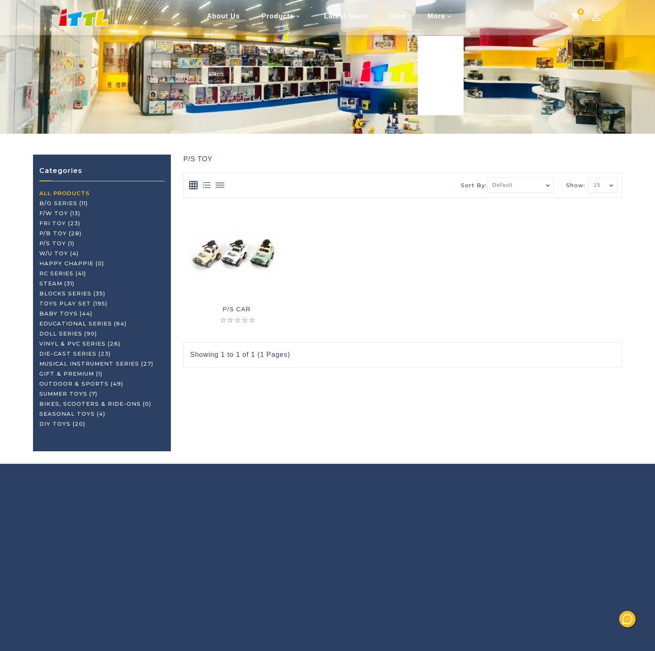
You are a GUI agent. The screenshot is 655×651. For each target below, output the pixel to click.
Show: (575, 185)
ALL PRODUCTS (64, 193)
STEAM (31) (56, 283)
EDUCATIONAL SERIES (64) (83, 323)
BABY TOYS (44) (65, 313)
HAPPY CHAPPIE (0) (71, 263)
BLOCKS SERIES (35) (72, 293)
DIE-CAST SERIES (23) (75, 353)
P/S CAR (237, 309)
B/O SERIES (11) (63, 203)
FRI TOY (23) (59, 223)
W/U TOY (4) (59, 253)
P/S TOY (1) (56, 243)
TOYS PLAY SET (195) (73, 303)
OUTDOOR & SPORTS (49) (81, 383)
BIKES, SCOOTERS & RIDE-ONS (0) (95, 403)
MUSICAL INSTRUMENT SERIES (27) (96, 363)
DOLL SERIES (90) (68, 333)
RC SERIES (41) (62, 273)
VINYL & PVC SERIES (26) (79, 343)
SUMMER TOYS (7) (68, 393)
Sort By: (474, 185)
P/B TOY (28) (60, 233)
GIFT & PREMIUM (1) (70, 373)
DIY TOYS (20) (62, 423)
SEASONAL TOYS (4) (72, 413)
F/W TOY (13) (59, 213)
